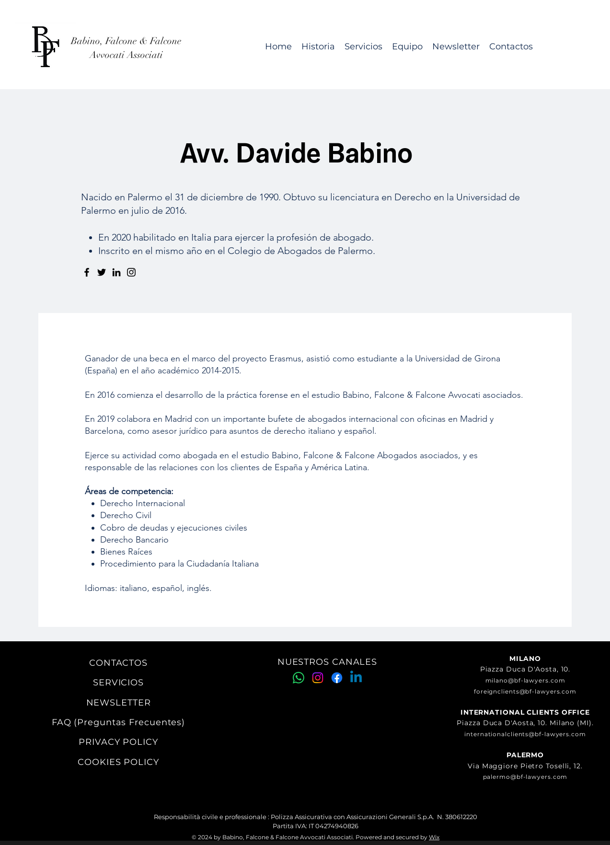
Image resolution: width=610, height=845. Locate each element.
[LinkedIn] (116, 272)
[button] (363, 46)
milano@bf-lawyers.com (525, 680)
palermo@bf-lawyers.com (525, 776)
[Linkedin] (356, 678)
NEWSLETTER (118, 702)
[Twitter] (101, 272)
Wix (434, 837)
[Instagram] (131, 272)
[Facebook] (86, 272)
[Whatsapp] (298, 678)
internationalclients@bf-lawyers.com (525, 734)
